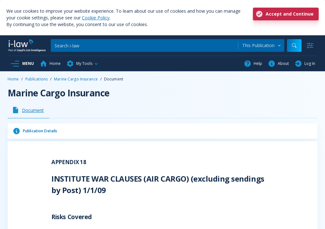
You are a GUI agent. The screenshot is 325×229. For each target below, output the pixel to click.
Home (13, 79)
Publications (36, 79)
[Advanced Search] (310, 45)
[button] (82, 63)
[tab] (28, 110)
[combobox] (261, 45)
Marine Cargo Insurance (76, 79)
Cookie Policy (95, 18)
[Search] (144, 45)
